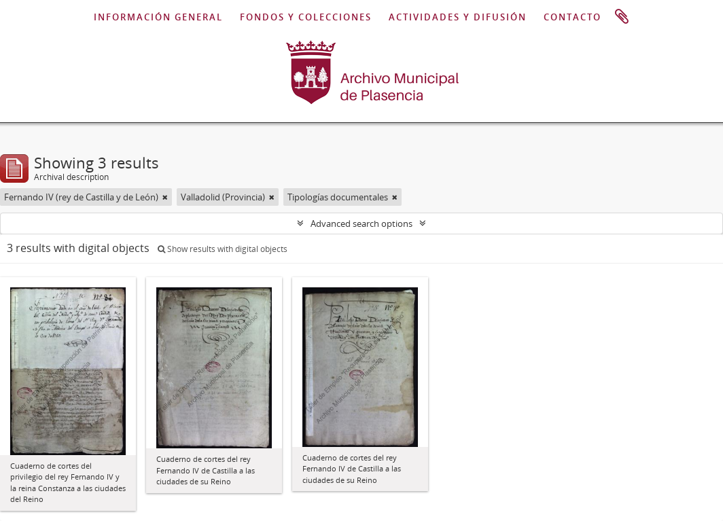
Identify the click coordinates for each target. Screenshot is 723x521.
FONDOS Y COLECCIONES (306, 17)
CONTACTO (572, 17)
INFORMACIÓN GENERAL (158, 17)
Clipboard (622, 17)
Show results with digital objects (222, 249)
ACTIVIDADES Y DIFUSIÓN (458, 17)
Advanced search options (361, 223)
